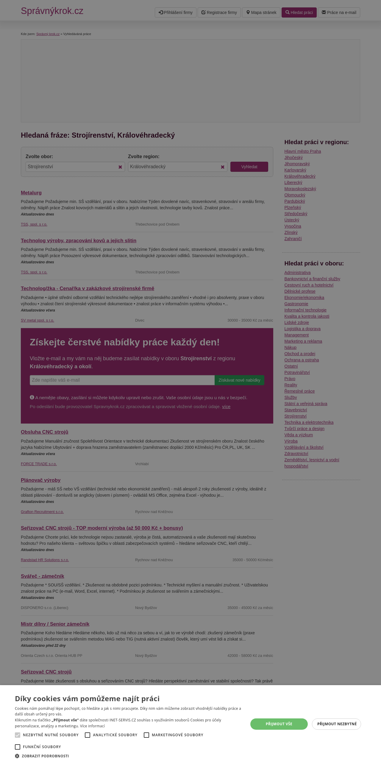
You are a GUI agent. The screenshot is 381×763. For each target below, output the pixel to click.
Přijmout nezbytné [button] (337, 723)
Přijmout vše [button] (279, 723)
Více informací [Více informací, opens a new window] (92, 726)
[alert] (190, 381)
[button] (128, 756)
